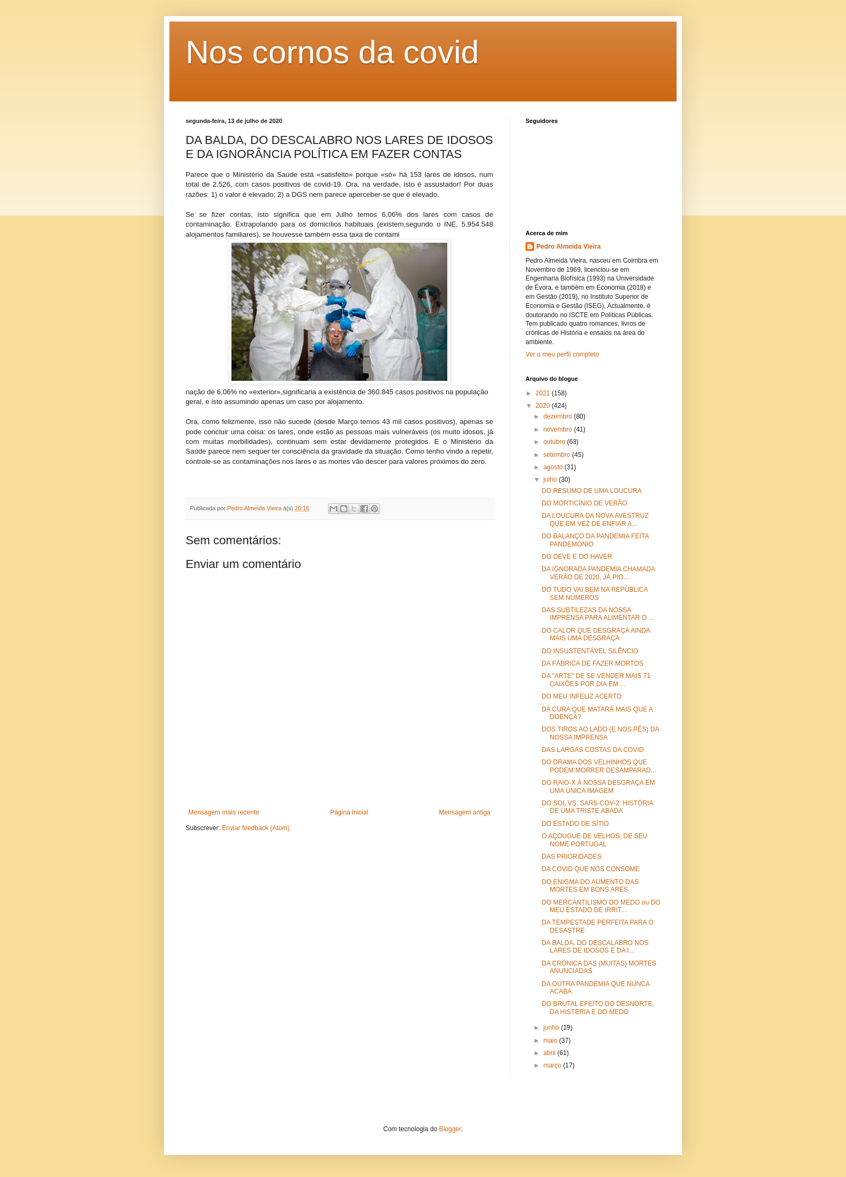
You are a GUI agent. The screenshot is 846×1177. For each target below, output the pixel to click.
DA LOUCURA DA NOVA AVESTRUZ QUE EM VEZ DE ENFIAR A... (595, 519)
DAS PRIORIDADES (572, 856)
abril (550, 1053)
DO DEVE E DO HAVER (577, 556)
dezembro (558, 416)
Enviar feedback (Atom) (255, 828)
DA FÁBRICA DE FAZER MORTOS (592, 663)
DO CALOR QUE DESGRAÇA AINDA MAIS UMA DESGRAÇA (596, 634)
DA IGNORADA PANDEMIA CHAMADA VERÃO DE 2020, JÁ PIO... (598, 572)
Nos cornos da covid (332, 52)
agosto (553, 467)
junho (552, 1027)
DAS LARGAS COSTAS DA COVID (593, 750)
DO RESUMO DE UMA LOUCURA (592, 491)
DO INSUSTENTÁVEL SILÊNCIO (590, 651)
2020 (544, 405)
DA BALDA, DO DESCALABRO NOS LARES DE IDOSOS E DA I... (595, 946)
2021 (544, 393)
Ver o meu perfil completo (562, 354)
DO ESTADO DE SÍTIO (575, 823)
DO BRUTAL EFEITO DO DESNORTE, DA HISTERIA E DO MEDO (598, 1007)
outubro (555, 442)
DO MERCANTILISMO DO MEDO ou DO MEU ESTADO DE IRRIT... (601, 906)
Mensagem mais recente (223, 812)
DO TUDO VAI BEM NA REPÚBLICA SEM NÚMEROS (594, 593)
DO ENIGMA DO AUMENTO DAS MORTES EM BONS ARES (590, 885)
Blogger (450, 1129)
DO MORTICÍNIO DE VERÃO (584, 503)
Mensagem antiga (464, 812)
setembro (557, 455)
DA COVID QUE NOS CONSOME (590, 869)
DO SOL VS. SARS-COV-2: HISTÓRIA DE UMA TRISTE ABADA (597, 807)
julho (551, 479)
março (553, 1065)
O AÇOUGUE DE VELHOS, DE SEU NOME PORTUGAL (594, 839)
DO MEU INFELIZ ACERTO (582, 696)
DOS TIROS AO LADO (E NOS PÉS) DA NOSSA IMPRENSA (600, 733)
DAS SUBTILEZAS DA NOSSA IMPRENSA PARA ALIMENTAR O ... (598, 613)
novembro (558, 429)
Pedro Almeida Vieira (568, 246)
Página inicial (349, 812)
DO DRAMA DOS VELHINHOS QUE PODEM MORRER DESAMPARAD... (599, 766)
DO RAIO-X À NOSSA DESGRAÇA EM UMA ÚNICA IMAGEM (598, 786)
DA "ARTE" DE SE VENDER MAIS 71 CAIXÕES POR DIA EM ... (596, 679)
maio (551, 1040)
